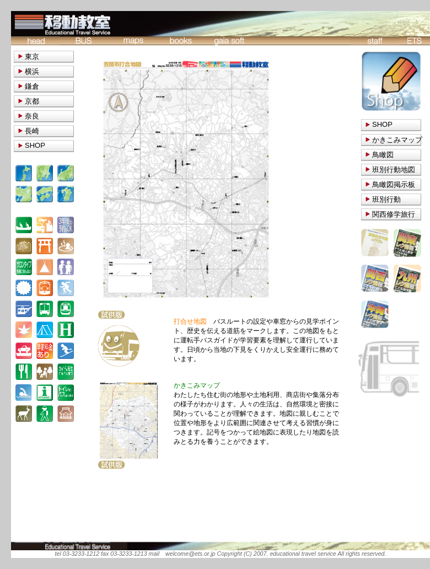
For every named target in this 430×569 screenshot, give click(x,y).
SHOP (382, 124)
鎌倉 (32, 86)
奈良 (32, 116)
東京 (32, 56)
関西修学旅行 (393, 214)
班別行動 (386, 199)
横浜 (32, 71)
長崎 (32, 131)
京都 (32, 101)
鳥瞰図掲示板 (393, 184)
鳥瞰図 (383, 155)
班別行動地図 (393, 169)
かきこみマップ (397, 140)
